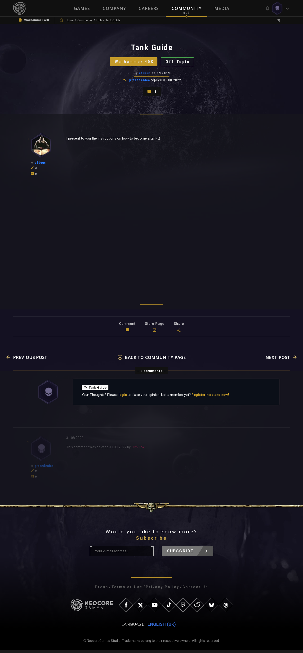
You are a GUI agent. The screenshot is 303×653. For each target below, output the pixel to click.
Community (186, 8)
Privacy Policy (162, 590)
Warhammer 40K (133, 62)
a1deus (145, 74)
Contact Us (195, 590)
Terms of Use (127, 590)
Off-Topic (179, 62)
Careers (149, 8)
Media (221, 8)
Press (101, 590)
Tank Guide (95, 390)
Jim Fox (138, 450)
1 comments (151, 373)
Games (82, 8)
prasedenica (139, 81)
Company (114, 8)
